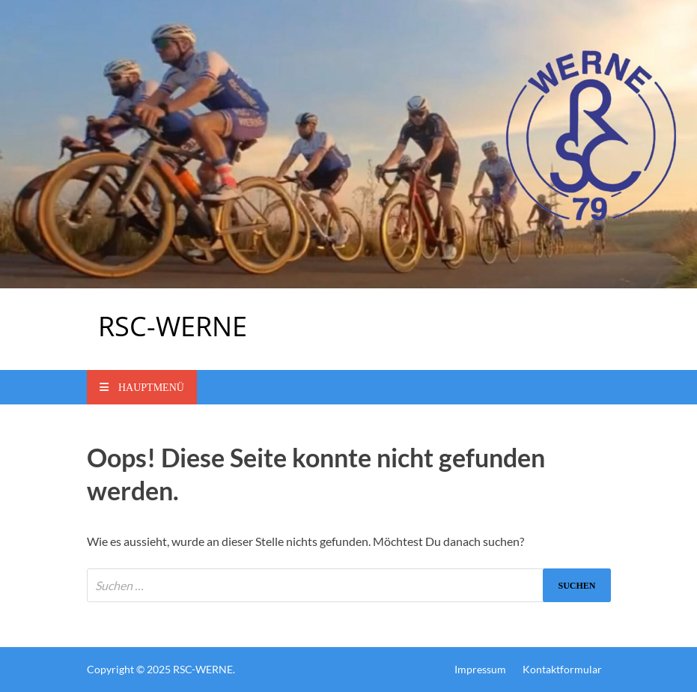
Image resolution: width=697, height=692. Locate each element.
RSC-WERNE (172, 326)
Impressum (480, 669)
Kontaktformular (562, 669)
